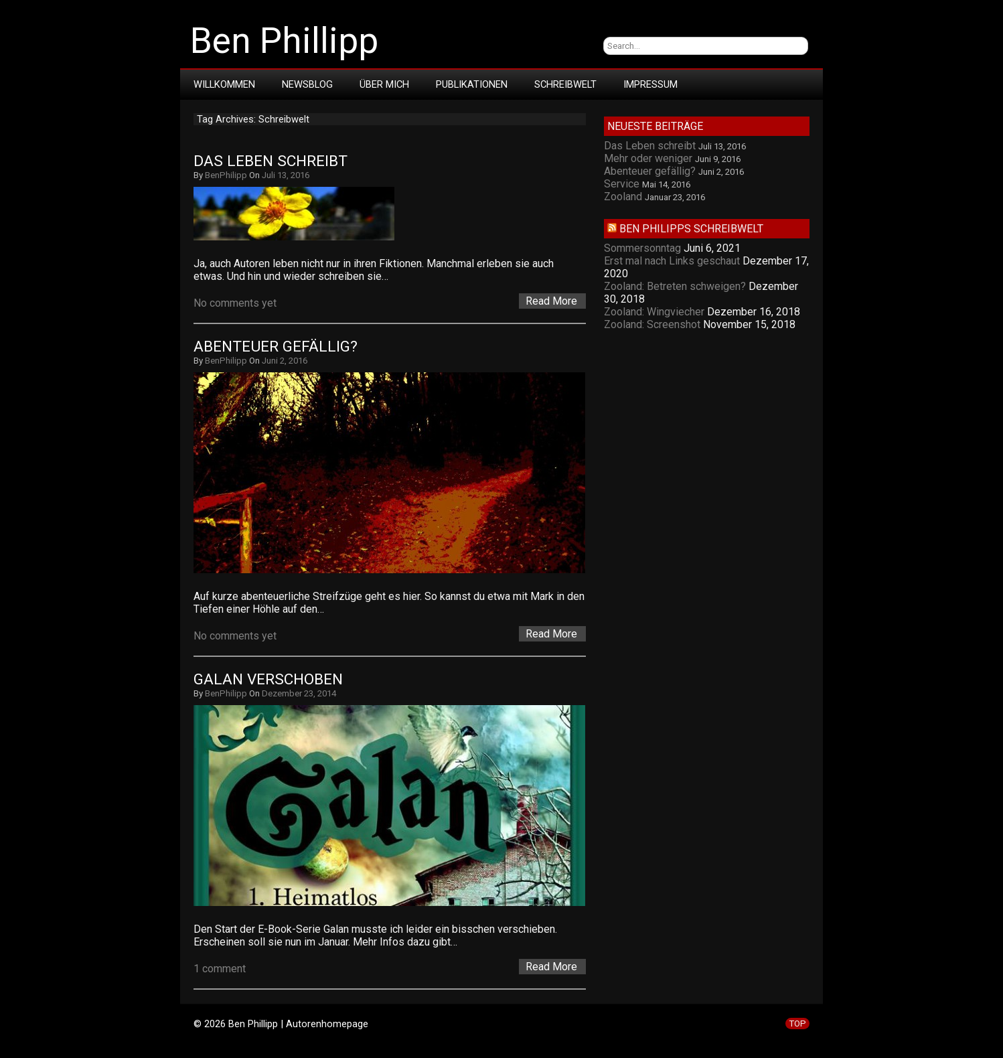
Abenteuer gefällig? (276, 346)
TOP (797, 1023)
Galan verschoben (268, 679)
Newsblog (307, 84)
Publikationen (472, 84)
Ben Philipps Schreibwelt (691, 228)
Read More (551, 301)
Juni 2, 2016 (284, 361)
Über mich (384, 84)
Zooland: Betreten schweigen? (675, 286)
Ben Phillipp (284, 41)
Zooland (623, 196)
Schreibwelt (565, 84)
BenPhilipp (226, 175)
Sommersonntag (642, 248)
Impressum (650, 84)
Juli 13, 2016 (285, 175)
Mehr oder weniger (648, 158)
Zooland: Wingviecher (654, 311)
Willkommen (224, 84)
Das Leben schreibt (271, 161)
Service (621, 183)
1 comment (220, 968)
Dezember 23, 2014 (299, 693)
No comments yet (235, 303)
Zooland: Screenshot (652, 324)
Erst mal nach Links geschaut (672, 260)
